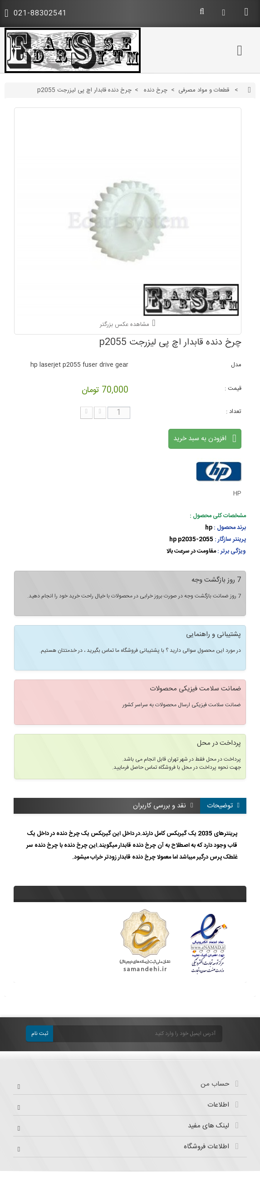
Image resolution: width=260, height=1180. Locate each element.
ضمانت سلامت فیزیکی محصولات (195, 689)
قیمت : (233, 388)
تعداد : (233, 412)
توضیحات (223, 805)
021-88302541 (36, 13)
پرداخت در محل (219, 744)
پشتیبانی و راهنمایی (213, 635)
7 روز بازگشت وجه (216, 581)
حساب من (215, 1084)
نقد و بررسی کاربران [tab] (163, 805)
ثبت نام (39, 1033)
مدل (236, 365)
